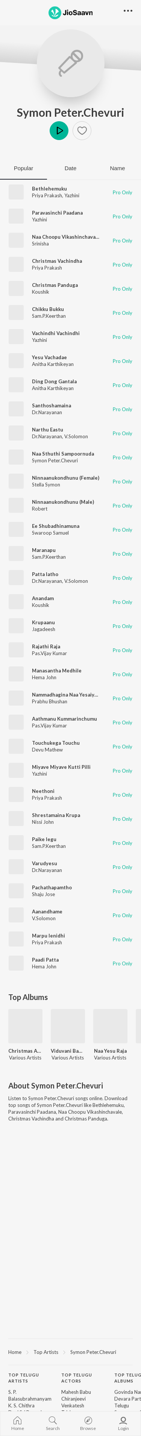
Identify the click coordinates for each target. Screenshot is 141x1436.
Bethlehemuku (49, 189)
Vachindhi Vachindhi (56, 333)
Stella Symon (46, 485)
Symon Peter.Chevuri (70, 112)
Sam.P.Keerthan (49, 316)
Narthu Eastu (47, 430)
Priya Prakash (47, 195)
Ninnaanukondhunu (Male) (63, 502)
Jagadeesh (43, 629)
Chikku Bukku (48, 309)
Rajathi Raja (46, 646)
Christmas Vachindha (57, 261)
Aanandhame (47, 912)
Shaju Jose (43, 894)
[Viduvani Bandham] (68, 1026)
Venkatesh (72, 1405)
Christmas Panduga (55, 285)
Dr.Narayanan (47, 412)
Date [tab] (71, 168)
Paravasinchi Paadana (57, 213)
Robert (39, 509)
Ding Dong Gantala (54, 381)
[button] (82, 130)
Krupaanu (43, 622)
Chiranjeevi (73, 1399)
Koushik (40, 292)
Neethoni (43, 791)
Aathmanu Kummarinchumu (64, 719)
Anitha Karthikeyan (53, 364)
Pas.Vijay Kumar (49, 653)
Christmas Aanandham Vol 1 (25, 1051)
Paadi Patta (45, 960)
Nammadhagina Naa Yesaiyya (66, 695)
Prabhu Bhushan (49, 701)
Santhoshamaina (51, 405)
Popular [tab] (23, 168)
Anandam (43, 598)
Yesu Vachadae (49, 357)
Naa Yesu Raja (110, 1051)
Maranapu (44, 550)
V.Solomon (76, 436)
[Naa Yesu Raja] (110, 1026)
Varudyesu (44, 863)
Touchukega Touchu (56, 743)
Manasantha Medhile (57, 671)
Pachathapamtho (52, 887)
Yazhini (71, 195)
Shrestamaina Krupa (56, 815)
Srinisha (40, 244)
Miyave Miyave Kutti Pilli (61, 767)
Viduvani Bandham (68, 1051)
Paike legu (44, 839)
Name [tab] (117, 168)
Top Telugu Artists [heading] (23, 1378)
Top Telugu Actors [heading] (76, 1378)
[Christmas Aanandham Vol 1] (25, 1026)
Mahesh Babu (76, 1392)
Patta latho (45, 574)
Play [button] (59, 130)
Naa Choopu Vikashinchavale (66, 237)
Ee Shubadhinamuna (55, 526)
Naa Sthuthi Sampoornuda (63, 454)
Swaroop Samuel (50, 533)
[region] (70, 1352)
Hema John (44, 677)
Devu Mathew (47, 750)
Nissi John (43, 822)
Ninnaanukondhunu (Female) (65, 478)
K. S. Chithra (21, 1405)
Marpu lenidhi (48, 936)
